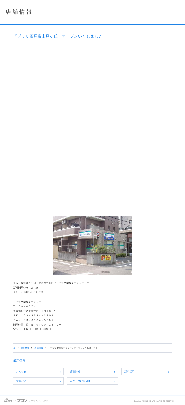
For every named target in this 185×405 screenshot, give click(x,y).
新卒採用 (147, 371)
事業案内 (28, 54)
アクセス (22, 399)
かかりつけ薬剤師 (108, 381)
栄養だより (60, 381)
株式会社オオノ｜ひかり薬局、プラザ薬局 (22, 14)
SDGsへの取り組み (28, 74)
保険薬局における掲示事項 (28, 83)
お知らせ (59, 371)
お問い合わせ (7, 399)
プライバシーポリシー (86, 401)
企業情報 (28, 35)
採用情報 (28, 64)
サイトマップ (37, 399)
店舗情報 (28, 45)
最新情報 (62, 348)
